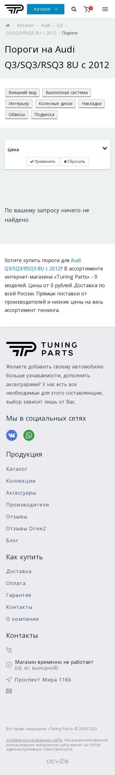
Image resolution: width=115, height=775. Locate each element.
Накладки (92, 103)
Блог (12, 540)
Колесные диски (55, 103)
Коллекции (21, 481)
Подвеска (44, 114)
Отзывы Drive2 (26, 529)
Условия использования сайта (34, 740)
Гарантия (18, 595)
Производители (27, 505)
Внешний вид (22, 92)
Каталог (17, 469)
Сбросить (74, 161)
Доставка (19, 571)
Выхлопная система (67, 92)
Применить (43, 161)
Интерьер (19, 103)
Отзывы (16, 517)
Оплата (16, 583)
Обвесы (17, 114)
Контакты (19, 607)
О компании (22, 619)
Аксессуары (21, 493)
